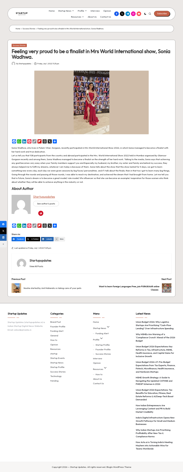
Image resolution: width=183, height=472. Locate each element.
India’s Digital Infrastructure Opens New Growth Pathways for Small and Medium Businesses (155, 420)
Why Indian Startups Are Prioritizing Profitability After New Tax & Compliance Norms (153, 433)
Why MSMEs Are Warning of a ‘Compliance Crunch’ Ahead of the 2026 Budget (155, 337)
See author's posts (46, 203)
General (54, 335)
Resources (55, 349)
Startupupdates (44, 197)
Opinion (54, 344)
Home (18, 28)
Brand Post (55, 322)
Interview (97, 358)
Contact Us (98, 383)
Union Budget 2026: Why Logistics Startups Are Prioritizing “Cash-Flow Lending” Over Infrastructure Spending (154, 325)
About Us (97, 379)
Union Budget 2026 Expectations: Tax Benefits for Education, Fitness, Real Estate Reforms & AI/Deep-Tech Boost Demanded (154, 395)
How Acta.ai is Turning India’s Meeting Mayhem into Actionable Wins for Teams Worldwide (154, 445)
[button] (162, 13)
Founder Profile (57, 326)
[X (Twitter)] (33, 239)
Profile (98, 339)
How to (53, 340)
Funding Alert (56, 331)
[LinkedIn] (47, 239)
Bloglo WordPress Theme (118, 467)
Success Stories (29, 28)
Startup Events (57, 358)
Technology (56, 376)
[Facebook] (18, 239)
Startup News (56, 362)
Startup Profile (57, 367)
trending (54, 380)
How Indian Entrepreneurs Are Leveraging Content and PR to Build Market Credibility (153, 408)
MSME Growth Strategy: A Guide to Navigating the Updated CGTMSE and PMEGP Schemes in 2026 (154, 380)
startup (53, 353)
